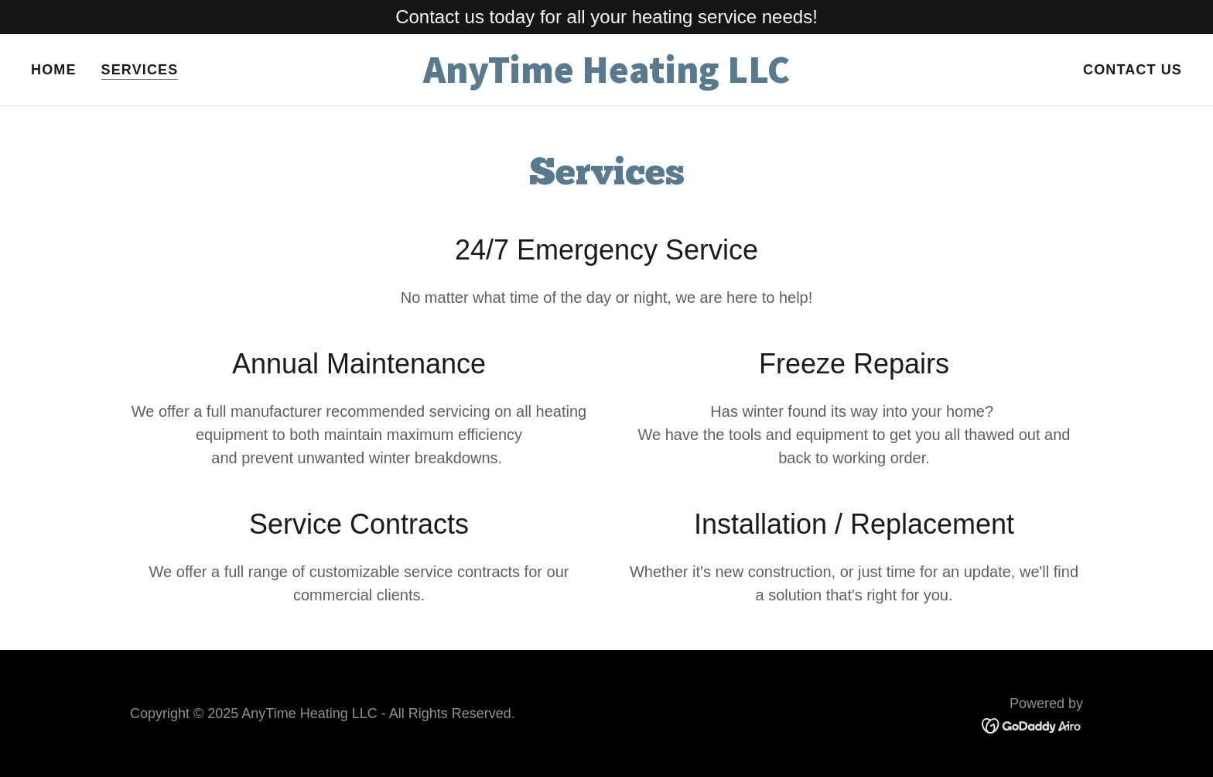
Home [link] (54, 69)
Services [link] (140, 69)
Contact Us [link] (1132, 69)
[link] (606, 78)
